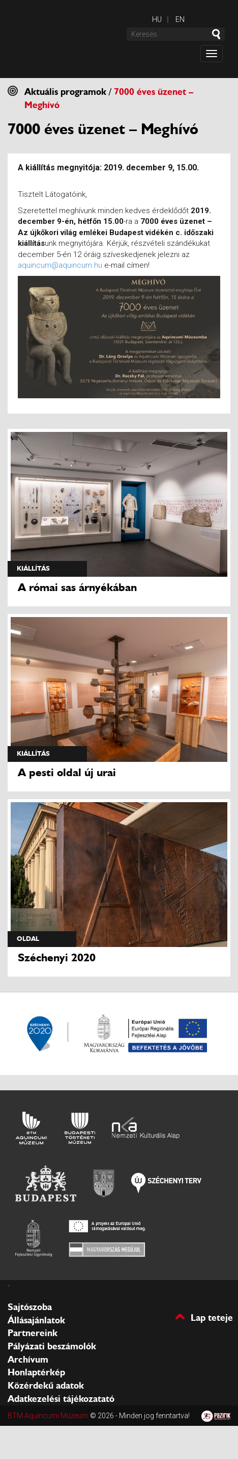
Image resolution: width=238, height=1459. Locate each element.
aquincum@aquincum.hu (60, 265)
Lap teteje (212, 1317)
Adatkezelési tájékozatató (61, 1398)
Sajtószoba (30, 1307)
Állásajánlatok (36, 1320)
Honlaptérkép (36, 1372)
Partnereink (32, 1333)
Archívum (28, 1359)
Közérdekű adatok (46, 1385)
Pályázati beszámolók (52, 1346)
